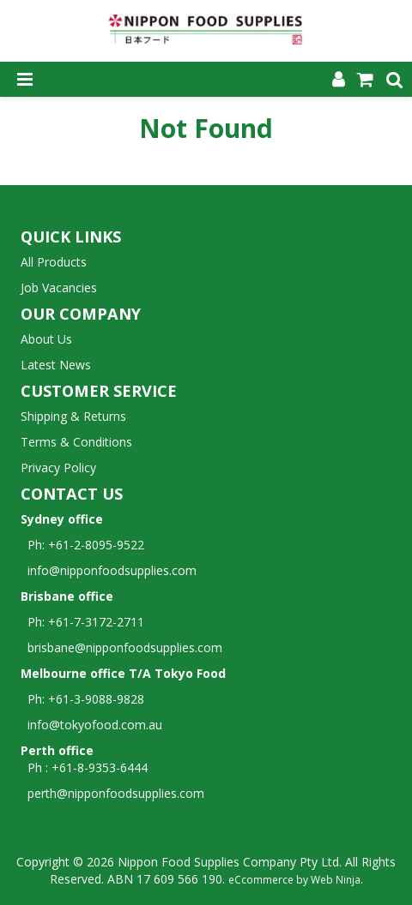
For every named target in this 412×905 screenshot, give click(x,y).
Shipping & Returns (73, 416)
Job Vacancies (59, 287)
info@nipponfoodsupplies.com (109, 570)
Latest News (56, 365)
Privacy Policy (58, 467)
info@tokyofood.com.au (94, 724)
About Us (46, 339)
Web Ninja (335, 879)
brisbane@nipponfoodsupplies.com (121, 647)
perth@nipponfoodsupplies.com (115, 793)
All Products (54, 262)
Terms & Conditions (76, 442)
